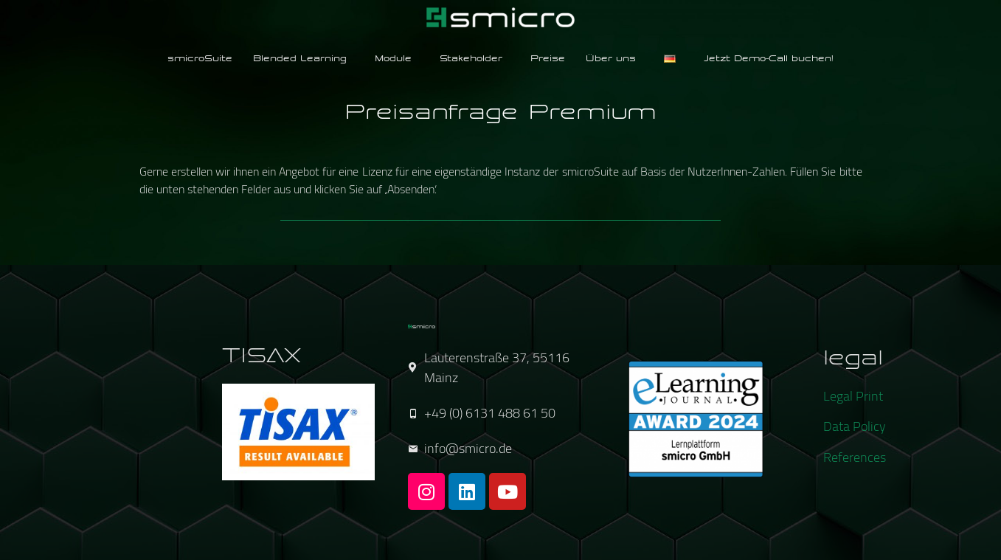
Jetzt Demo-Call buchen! (769, 59)
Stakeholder (471, 59)
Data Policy (854, 426)
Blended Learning (300, 59)
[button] (303, 59)
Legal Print (853, 396)
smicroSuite (199, 59)
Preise (547, 59)
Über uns (611, 59)
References (854, 457)
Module (393, 59)
